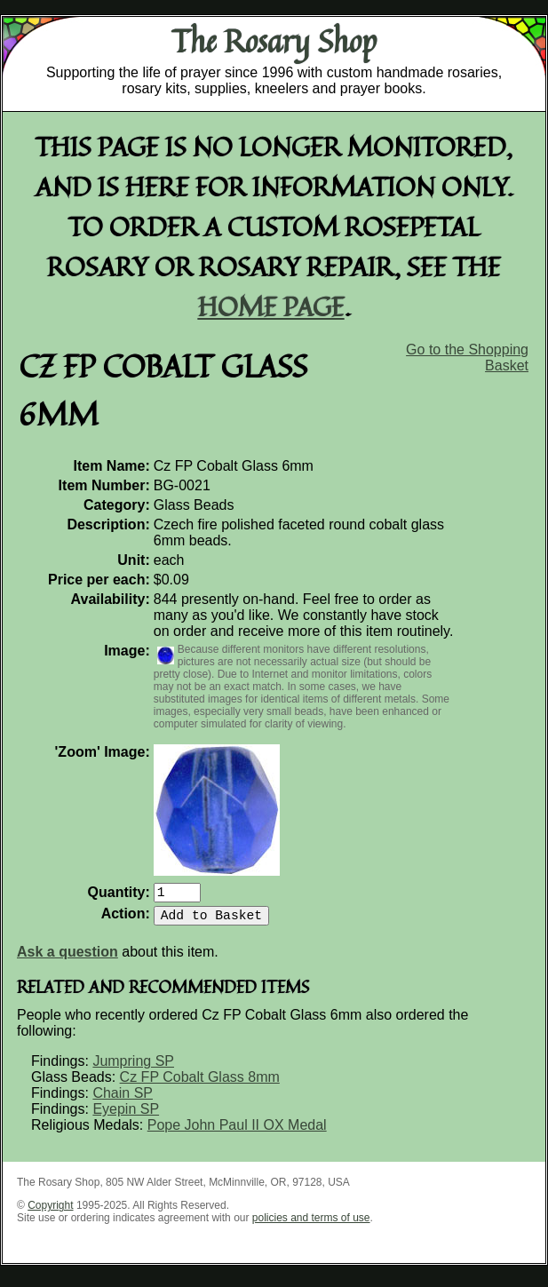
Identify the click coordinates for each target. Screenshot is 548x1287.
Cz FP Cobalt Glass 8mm (200, 1084)
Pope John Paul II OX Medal (237, 1132)
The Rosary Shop (274, 41)
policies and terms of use (311, 1225)
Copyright (50, 1212)
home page (271, 306)
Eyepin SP (125, 1116)
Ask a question (67, 958)
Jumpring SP (133, 1068)
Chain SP (122, 1100)
